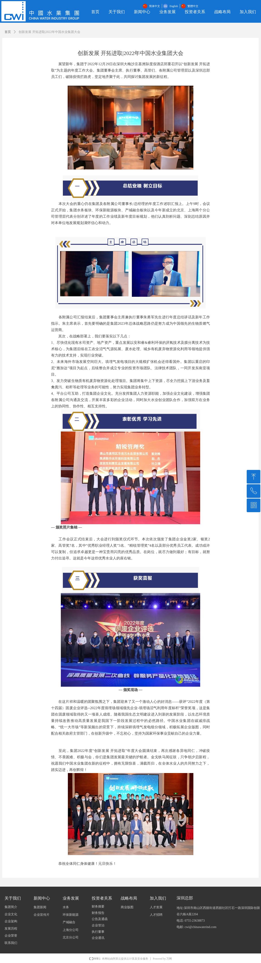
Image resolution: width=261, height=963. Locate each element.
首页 (8, 32)
